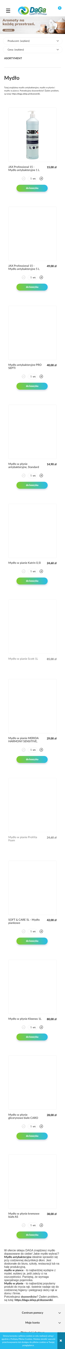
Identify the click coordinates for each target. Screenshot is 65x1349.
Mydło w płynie (13, 1283)
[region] (32, 25)
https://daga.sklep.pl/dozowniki (26, 94)
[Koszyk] (57, 10)
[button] (8, 10)
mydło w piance (14, 1270)
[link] (32, 25)
